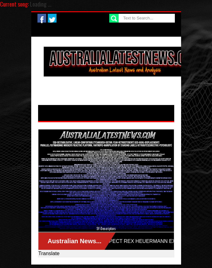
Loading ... (41, 4)
